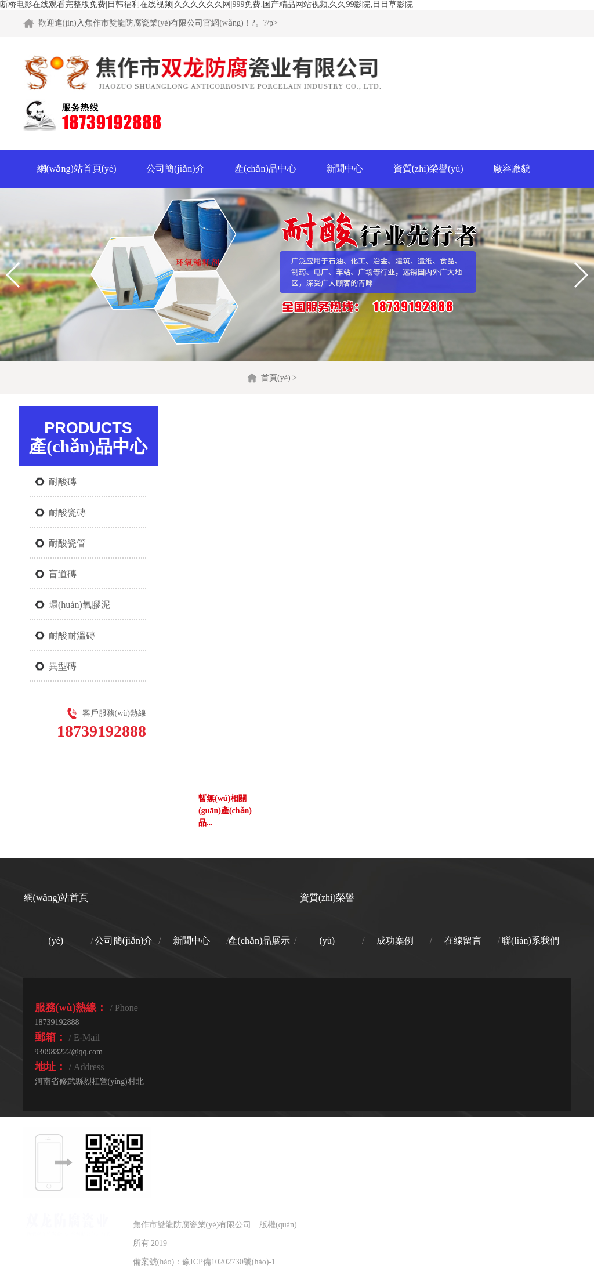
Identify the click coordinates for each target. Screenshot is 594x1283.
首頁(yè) (276, 378)
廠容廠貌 (511, 168)
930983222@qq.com (69, 1052)
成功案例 (395, 940)
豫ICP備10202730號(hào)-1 (229, 1261)
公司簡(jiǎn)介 (175, 168)
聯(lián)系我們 (530, 940)
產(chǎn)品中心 (265, 168)
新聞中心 (344, 168)
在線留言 (462, 940)
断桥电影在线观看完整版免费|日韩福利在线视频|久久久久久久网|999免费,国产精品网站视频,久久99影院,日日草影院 (206, 4)
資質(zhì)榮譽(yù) (428, 168)
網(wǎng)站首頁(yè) (77, 168)
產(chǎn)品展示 (259, 940)
